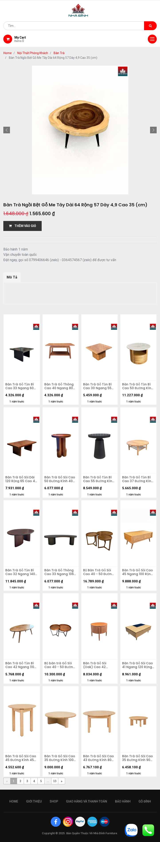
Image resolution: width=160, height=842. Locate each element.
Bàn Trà (59, 53)
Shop (54, 801)
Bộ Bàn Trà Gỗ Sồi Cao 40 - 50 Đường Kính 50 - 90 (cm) (98, 572)
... (48, 781)
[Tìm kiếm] (150, 25)
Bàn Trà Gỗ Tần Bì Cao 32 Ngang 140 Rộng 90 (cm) (20, 572)
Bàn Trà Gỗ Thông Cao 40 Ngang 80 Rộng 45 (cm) (59, 386)
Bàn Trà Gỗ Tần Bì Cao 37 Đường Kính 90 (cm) (137, 479)
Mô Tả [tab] (12, 277)
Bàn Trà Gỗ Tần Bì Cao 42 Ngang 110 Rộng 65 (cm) (19, 665)
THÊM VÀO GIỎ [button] (22, 226)
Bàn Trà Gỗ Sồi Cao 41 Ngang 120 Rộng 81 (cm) (137, 665)
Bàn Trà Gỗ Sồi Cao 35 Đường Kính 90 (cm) (137, 758)
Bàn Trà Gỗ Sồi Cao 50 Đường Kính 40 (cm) (59, 479)
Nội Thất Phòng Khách (32, 53)
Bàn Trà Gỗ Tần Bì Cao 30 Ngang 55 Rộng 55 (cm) (97, 386)
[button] (6, 130)
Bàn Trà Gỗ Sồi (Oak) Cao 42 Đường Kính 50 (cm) (99, 665)
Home (7, 53)
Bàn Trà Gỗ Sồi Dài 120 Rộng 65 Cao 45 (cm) (21, 479)
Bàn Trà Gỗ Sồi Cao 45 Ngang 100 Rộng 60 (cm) (137, 572)
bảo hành (123, 801)
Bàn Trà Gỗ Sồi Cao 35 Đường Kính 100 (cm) (59, 758)
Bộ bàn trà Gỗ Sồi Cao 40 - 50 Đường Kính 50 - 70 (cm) (59, 665)
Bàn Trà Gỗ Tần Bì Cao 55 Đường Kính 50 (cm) (98, 479)
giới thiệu (34, 801)
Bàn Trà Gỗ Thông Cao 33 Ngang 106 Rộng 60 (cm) (59, 572)
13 (55, 781)
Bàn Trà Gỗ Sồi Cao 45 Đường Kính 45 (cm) (20, 758)
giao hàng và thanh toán (86, 801)
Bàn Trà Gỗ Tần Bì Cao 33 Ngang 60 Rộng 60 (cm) (19, 386)
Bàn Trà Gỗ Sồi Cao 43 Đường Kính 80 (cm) (98, 758)
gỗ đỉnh (145, 801)
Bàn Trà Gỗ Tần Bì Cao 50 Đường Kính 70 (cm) (137, 386)
